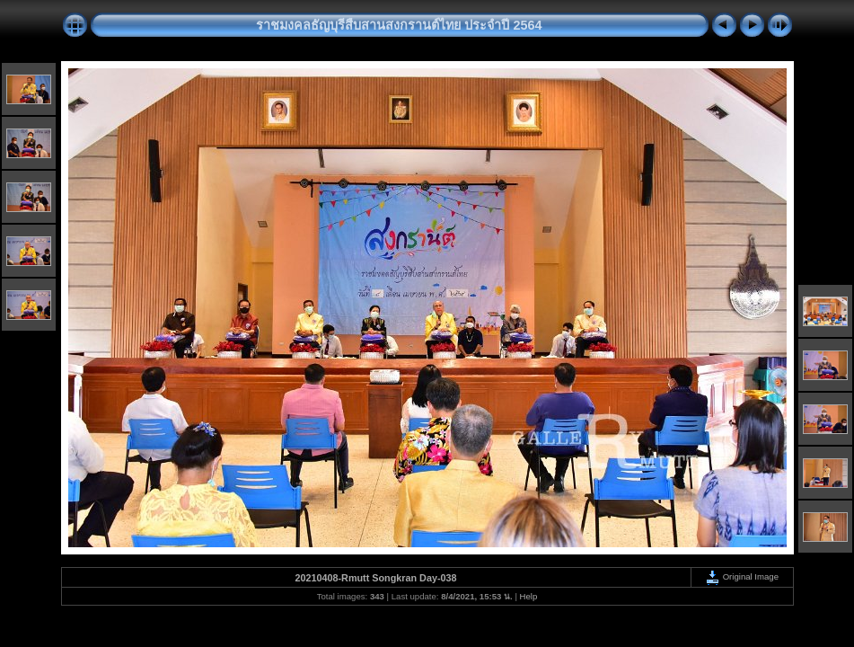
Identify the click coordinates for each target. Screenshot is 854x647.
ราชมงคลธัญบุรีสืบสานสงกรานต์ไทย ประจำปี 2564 (398, 25)
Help (529, 596)
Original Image (742, 576)
